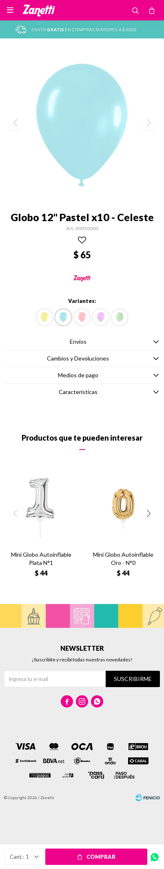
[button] (149, 513)
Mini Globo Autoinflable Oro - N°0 (123, 558)
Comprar (100, 856)
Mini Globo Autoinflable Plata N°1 (41, 558)
